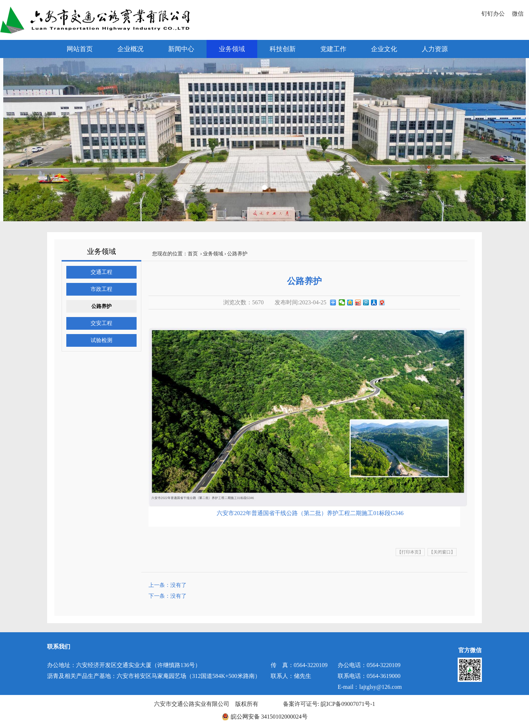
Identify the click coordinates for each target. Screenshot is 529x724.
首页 (193, 253)
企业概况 (130, 49)
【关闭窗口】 (442, 552)
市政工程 (101, 289)
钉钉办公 (493, 14)
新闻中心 (181, 49)
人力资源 (435, 49)
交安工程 (101, 323)
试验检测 (101, 340)
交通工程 (101, 272)
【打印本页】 (410, 552)
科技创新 (283, 49)
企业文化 (384, 49)
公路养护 (101, 306)
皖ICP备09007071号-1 (348, 704)
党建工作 (333, 49)
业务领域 (232, 49)
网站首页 (80, 49)
